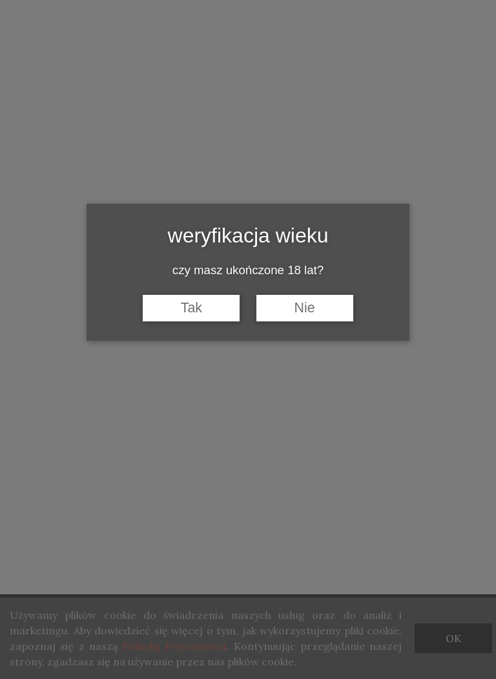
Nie (304, 308)
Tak (191, 308)
